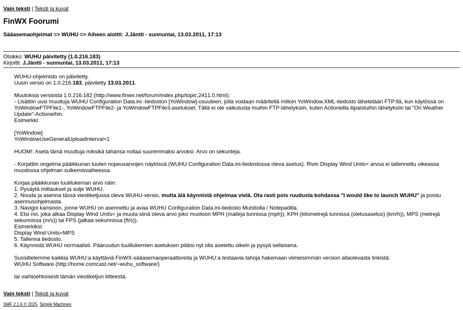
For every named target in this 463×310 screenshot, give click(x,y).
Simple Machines (55, 304)
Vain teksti (16, 8)
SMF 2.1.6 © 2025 (20, 304)
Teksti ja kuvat (52, 8)
